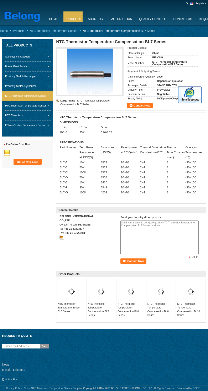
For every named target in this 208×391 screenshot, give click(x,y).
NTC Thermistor (14, 115)
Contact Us (182, 19)
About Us (95, 19)
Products (73, 19)
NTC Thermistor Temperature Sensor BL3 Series (69, 307)
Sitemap (19, 369)
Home (53, 19)
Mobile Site (9, 379)
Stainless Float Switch (17, 56)
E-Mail (6, 369)
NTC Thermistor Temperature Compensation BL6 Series (158, 309)
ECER (196, 388)
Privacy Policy (14, 388)
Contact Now (142, 105)
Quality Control (152, 19)
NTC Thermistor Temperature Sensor (54, 31)
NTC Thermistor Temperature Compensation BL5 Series (98, 309)
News (5, 364)
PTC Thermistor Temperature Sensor (25, 105)
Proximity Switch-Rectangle (20, 76)
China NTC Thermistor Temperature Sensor (48, 388)
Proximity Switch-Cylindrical (20, 86)
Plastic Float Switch (16, 66)
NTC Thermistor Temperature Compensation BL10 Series (188, 309)
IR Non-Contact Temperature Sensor (25, 125)
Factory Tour (121, 19)
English (201, 3)
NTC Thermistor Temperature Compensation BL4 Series (128, 309)
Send (45, 346)
